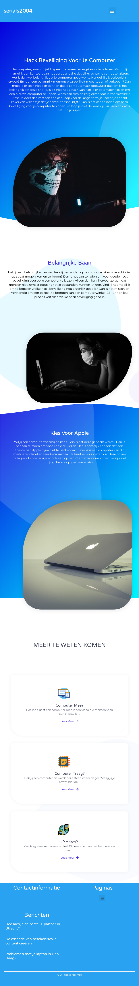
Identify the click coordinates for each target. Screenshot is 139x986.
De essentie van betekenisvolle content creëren (31, 941)
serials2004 (18, 11)
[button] (112, 10)
